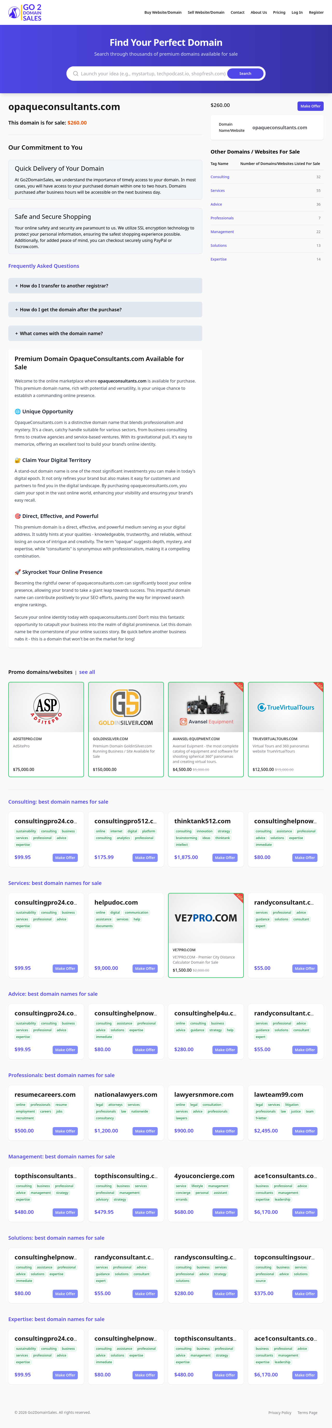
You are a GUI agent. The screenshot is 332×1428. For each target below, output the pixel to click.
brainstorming (186, 838)
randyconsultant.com (287, 902)
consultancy (105, 1118)
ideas (206, 838)
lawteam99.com (278, 1094)
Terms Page (307, 1412)
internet (116, 831)
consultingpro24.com (47, 821)
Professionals (222, 217)
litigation (292, 1104)
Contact (238, 12)
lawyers (181, 1118)
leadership (282, 1199)
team (310, 1111)
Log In (297, 12)
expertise (23, 844)
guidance (262, 919)
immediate (264, 844)
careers (45, 1111)
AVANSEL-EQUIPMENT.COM (196, 738)
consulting (49, 831)
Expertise (219, 259)
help (137, 919)
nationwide (139, 1111)
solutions (277, 838)
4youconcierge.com (204, 1175)
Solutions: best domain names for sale (56, 1237)
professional (42, 838)
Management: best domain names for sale (61, 1156)
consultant (301, 919)
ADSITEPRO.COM (27, 738)
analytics (123, 838)
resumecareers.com (45, 1094)
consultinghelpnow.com (291, 821)
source (261, 1281)
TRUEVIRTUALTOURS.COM (275, 738)
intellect (182, 844)
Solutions (219, 245)
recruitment (25, 1118)
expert (260, 926)
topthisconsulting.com (129, 1175)
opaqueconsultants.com (64, 106)
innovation (204, 831)
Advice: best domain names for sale (53, 993)
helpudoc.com (116, 902)
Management (222, 231)
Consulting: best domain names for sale (58, 801)
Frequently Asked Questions (43, 265)
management (41, 1193)
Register (316, 12)
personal (202, 1193)
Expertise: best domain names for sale (56, 1319)
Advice (216, 204)
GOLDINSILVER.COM (110, 738)
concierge (183, 1193)
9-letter (261, 1118)
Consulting (220, 176)
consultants (264, 1193)
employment (25, 1111)
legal (99, 1104)
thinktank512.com (202, 821)
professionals (40, 1104)
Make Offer (311, 106)
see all (87, 671)
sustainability (26, 831)
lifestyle (197, 1186)
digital (132, 831)
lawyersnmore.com (204, 1094)
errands (181, 1199)
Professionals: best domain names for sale (61, 1075)
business (68, 831)
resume (61, 1104)
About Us (259, 12)
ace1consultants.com (287, 1175)
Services (218, 190)
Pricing (279, 12)
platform (148, 831)
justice (296, 1111)
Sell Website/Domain (206, 12)
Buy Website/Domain (163, 12)
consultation (212, 1104)
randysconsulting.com (208, 1257)
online (100, 831)
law (123, 1111)
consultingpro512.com (128, 821)
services (22, 838)
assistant (220, 1193)
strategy (224, 831)
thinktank (223, 838)
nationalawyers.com (125, 1094)
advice (61, 838)
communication (136, 912)
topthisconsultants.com (51, 1175)
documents (104, 926)
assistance (284, 831)
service (181, 1186)
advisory (102, 1199)
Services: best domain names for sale (55, 882)
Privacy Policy (279, 1412)
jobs (59, 1111)
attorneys (115, 1104)
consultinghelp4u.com (208, 1013)
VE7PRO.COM (184, 949)
